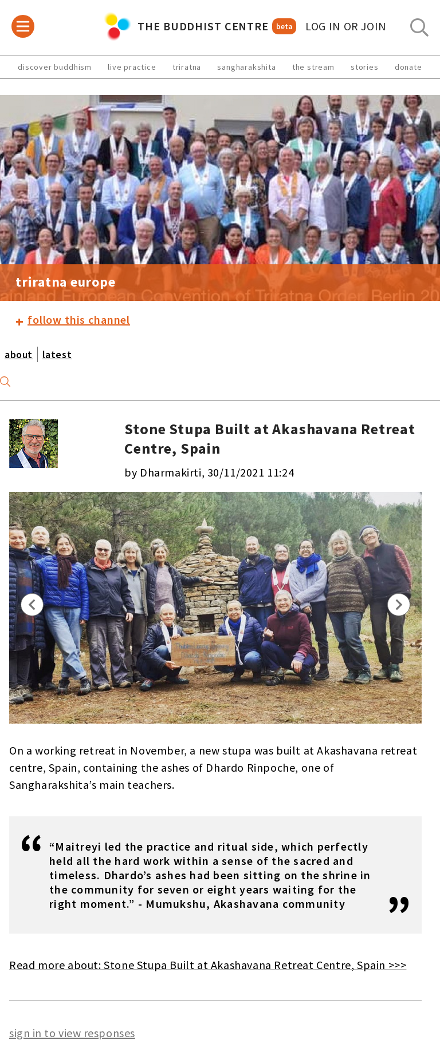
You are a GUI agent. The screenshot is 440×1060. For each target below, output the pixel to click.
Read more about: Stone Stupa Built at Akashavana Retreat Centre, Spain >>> (207, 965)
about (19, 354)
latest (57, 354)
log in (346, 26)
